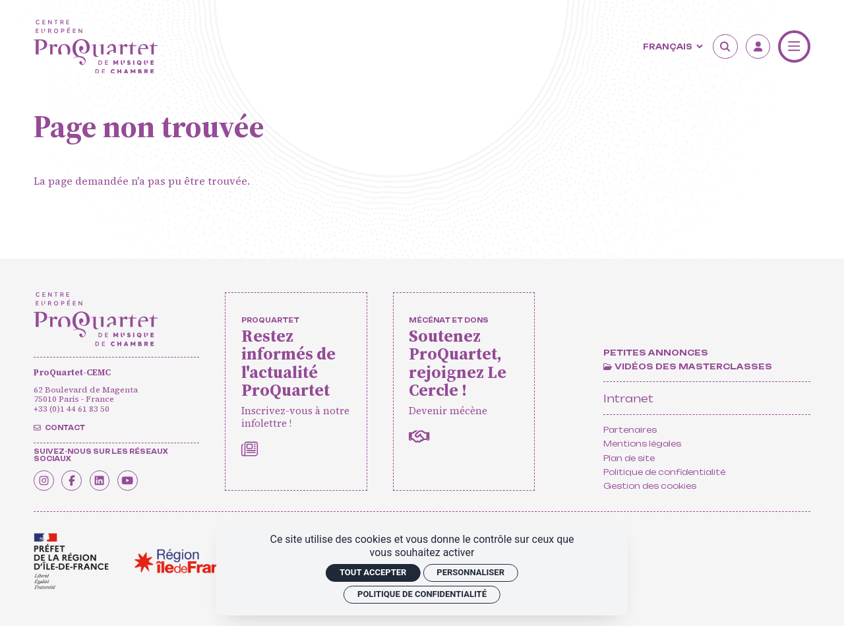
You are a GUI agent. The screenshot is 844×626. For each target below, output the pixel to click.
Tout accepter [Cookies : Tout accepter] (373, 572)
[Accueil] (96, 47)
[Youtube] (143, 478)
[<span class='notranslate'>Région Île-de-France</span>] (186, 561)
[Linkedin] (111, 478)
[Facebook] (79, 478)
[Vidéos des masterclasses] (687, 366)
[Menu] (794, 46)
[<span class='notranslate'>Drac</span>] (71, 561)
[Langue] (672, 47)
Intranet (628, 398)
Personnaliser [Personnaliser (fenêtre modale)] (470, 572)
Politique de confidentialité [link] (422, 594)
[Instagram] (46, 478)
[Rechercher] (725, 46)
